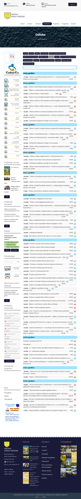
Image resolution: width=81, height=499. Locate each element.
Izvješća (57, 57)
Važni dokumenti (28, 60)
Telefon (28, 3)
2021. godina (28, 173)
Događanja (56, 24)
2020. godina (29, 195)
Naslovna (36, 39)
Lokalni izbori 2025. (29, 63)
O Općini (30, 24)
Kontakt (73, 24)
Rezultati (15, 250)
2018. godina (28, 337)
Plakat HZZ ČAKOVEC (11, 329)
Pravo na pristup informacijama (57, 53)
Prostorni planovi (66, 60)
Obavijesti (38, 24)
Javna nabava (44, 53)
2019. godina (28, 240)
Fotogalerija (65, 24)
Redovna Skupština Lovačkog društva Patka (34, 458)
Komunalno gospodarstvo (47, 60)
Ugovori (31, 53)
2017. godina (28, 368)
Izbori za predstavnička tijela (68, 57)
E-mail (8, 3)
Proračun (36, 60)
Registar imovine (43, 57)
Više (7, 196)
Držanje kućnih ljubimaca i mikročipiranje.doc (12, 323)
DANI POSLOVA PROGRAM (10, 336)
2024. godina (29, 83)
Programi (58, 60)
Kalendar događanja (48, 457)
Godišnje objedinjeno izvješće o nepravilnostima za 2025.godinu (12, 354)
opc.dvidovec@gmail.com (11, 5)
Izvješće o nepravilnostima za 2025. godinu (11, 344)
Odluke (51, 57)
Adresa (46, 3)
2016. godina (28, 381)
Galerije (6, 396)
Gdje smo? (72, 4)
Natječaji (37, 53)
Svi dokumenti (9, 361)
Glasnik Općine (46, 471)
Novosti (22, 24)
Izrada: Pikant (40, 497)
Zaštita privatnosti (50, 494)
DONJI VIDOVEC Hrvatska (12, 378)
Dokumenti (47, 24)
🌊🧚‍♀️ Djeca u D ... (15, 167)
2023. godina (29, 125)
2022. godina (29, 152)
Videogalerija (8, 399)
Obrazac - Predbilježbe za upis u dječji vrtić (12, 315)
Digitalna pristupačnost (61, 494)
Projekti (25, 53)
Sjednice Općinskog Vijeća (30, 57)
